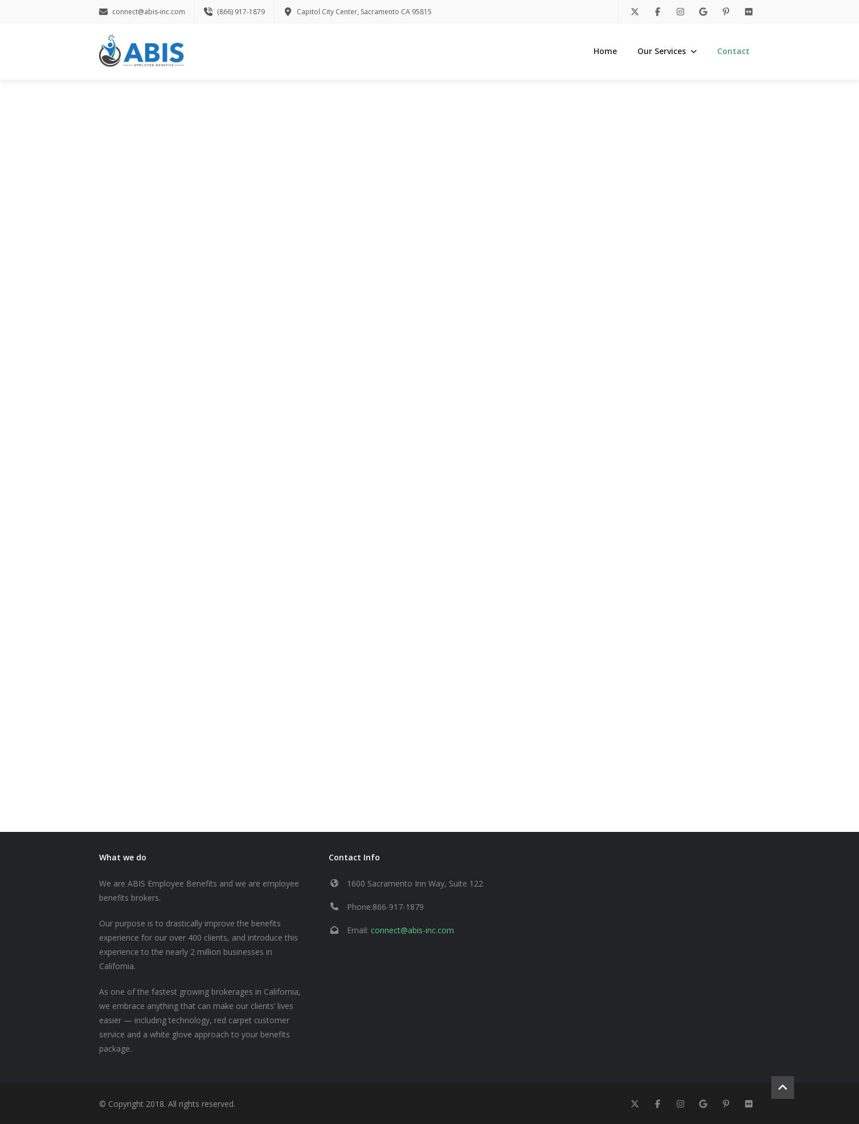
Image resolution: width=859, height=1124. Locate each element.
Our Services (667, 51)
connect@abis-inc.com (412, 930)
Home (605, 51)
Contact (733, 51)
